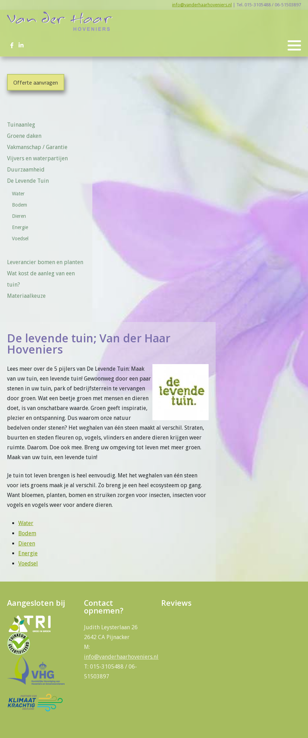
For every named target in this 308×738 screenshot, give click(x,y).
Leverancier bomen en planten (45, 262)
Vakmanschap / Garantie (37, 147)
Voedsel (20, 238)
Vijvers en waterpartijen (37, 158)
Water (18, 193)
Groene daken (24, 136)
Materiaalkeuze (26, 296)
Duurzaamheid (26, 169)
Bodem (19, 205)
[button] (294, 46)
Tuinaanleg (21, 124)
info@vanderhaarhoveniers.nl (202, 4)
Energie (20, 227)
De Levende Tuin (30, 180)
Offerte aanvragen (35, 82)
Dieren (19, 216)
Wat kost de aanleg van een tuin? (41, 279)
